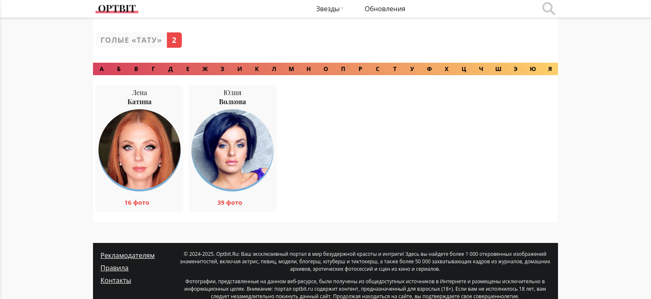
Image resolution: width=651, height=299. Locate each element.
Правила (114, 252)
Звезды (328, 8)
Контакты (115, 265)
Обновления (385, 8)
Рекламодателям (127, 240)
